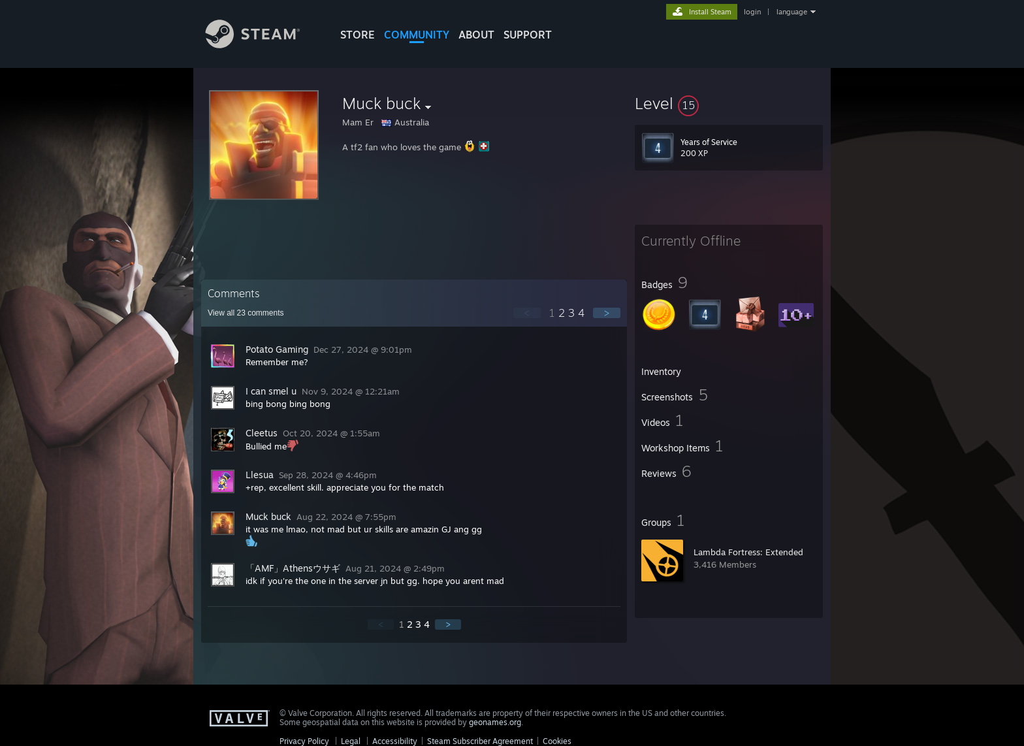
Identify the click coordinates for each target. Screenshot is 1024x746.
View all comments (246, 312)
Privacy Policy (304, 741)
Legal (350, 741)
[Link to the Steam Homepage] (262, 44)
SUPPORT (528, 34)
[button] (729, 103)
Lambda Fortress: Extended (748, 552)
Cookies (557, 741)
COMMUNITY (416, 34)
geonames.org (495, 722)
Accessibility (394, 741)
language (791, 11)
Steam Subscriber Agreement (480, 741)
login (752, 11)
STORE (357, 34)
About (476, 34)
